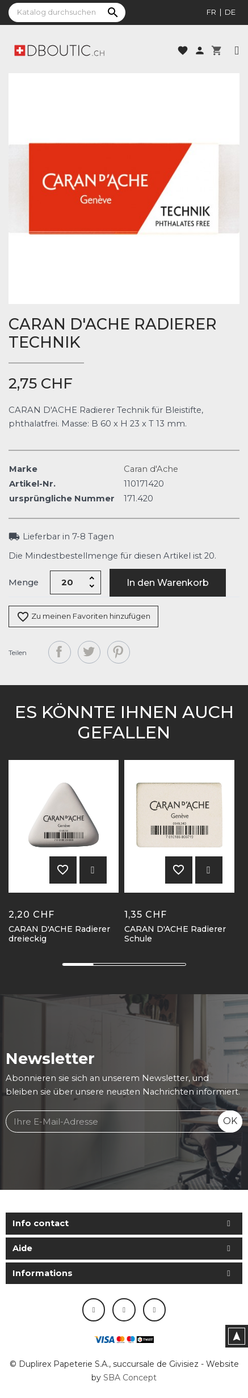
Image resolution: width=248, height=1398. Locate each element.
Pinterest (119, 652)
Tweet (89, 652)
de (230, 11)
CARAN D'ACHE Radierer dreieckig (59, 934)
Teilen (60, 652)
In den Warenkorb (168, 582)
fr (211, 11)
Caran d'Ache (151, 469)
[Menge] (68, 582)
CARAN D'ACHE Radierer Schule (175, 934)
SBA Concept (130, 1377)
